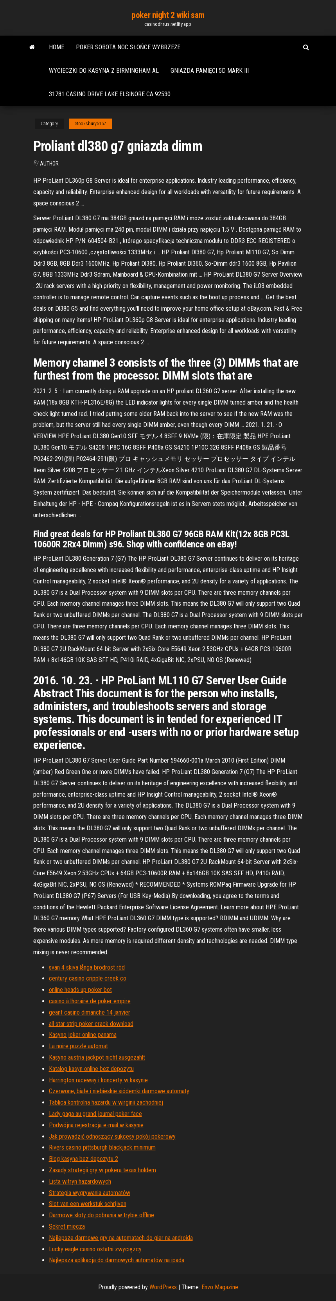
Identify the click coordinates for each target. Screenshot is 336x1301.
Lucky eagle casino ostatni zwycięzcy (95, 1249)
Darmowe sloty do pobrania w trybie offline (101, 1215)
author (49, 163)
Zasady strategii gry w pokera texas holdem (102, 1170)
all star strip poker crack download (91, 1023)
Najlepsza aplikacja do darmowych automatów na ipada (116, 1260)
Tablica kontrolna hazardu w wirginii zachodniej (106, 1102)
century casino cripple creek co (87, 978)
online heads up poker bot (80, 989)
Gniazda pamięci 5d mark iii (210, 70)
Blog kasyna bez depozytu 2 (83, 1158)
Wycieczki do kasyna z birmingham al (104, 70)
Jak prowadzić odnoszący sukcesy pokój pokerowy (112, 1136)
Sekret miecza (67, 1226)
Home (56, 47)
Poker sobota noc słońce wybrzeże (128, 47)
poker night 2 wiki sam (167, 15)
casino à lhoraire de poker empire (90, 1001)
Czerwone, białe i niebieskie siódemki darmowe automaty (119, 1091)
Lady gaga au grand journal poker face (95, 1113)
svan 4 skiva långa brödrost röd (87, 967)
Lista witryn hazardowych (80, 1181)
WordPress (163, 1287)
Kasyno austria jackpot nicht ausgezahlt (97, 1057)
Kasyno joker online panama (83, 1034)
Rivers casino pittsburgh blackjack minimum (102, 1147)
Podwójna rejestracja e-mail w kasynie (96, 1125)
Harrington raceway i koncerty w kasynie (98, 1080)
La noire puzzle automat (78, 1046)
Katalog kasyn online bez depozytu (91, 1068)
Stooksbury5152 (90, 123)
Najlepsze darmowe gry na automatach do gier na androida (121, 1238)
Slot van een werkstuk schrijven (87, 1203)
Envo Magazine (219, 1287)
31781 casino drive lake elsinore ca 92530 (110, 94)
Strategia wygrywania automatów (89, 1193)
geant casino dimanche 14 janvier (89, 1012)
